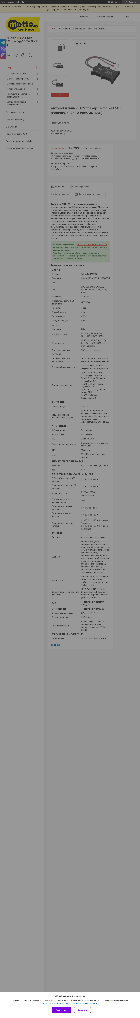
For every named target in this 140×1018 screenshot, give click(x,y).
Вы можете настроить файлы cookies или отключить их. (69, 1003)
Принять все (61, 1010)
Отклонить (82, 1010)
